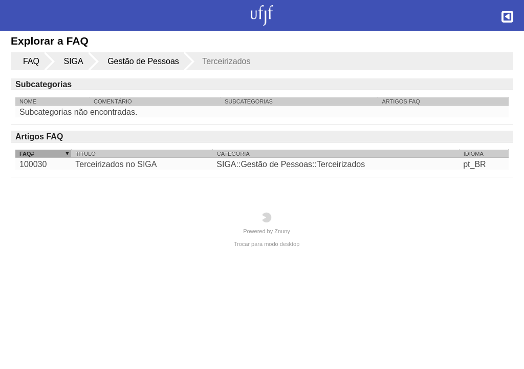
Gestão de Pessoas (143, 61)
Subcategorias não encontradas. (78, 112)
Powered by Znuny (266, 223)
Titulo (86, 154)
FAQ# (26, 154)
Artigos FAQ (401, 101)
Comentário (113, 101)
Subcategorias (249, 101)
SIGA (73, 61)
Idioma (474, 154)
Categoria (233, 154)
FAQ (31, 61)
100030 (33, 164)
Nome (27, 101)
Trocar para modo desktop (267, 244)
